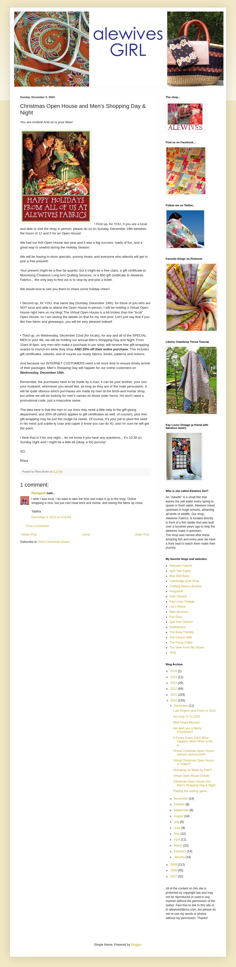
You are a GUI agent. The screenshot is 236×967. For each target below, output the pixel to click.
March (178, 845)
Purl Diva (175, 617)
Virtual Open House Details (191, 776)
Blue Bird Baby (179, 576)
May (177, 833)
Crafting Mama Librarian (185, 586)
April (177, 839)
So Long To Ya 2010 (186, 716)
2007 (174, 876)
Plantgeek (38, 493)
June (177, 828)
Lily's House (177, 606)
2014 (174, 677)
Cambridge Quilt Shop (184, 581)
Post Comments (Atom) (54, 542)
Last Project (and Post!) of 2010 (194, 711)
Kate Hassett (178, 596)
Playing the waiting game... (191, 791)
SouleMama (177, 627)
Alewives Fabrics (180, 565)
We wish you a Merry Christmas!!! (187, 730)
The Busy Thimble (181, 632)
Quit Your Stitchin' (181, 622)
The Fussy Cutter (181, 642)
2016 (174, 671)
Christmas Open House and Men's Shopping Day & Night (194, 783)
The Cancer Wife (180, 637)
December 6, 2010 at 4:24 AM (51, 517)
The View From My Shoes (186, 647)
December (181, 705)
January (180, 857)
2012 (174, 688)
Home (86, 534)
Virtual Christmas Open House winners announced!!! (193, 752)
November (181, 798)
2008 (174, 870)
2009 (174, 864)
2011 (174, 694)
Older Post (142, 534)
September (182, 810)
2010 (174, 700)
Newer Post (29, 534)
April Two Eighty (180, 571)
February (180, 851)
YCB (172, 653)
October (180, 804)
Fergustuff (176, 591)
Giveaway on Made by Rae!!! (192, 770)
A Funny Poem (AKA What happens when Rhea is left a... (192, 741)
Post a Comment (37, 526)
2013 (174, 683)
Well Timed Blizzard (186, 722)
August (179, 816)
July (177, 822)
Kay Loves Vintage (182, 601)
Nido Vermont (178, 612)
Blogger (136, 944)
